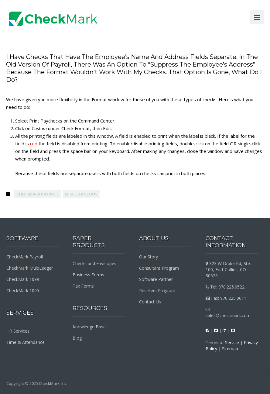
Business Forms (88, 275)
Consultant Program (159, 268)
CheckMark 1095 (22, 290)
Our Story (148, 257)
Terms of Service (222, 342)
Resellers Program (157, 290)
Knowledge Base (89, 327)
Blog (77, 338)
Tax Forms (83, 286)
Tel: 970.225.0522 (225, 287)
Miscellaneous (81, 194)
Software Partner (156, 279)
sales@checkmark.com (228, 312)
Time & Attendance (25, 342)
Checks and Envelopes (94, 263)
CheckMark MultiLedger (29, 268)
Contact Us (150, 302)
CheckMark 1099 (22, 279)
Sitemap (230, 348)
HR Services (17, 331)
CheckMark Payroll (37, 194)
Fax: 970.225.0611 (226, 298)
